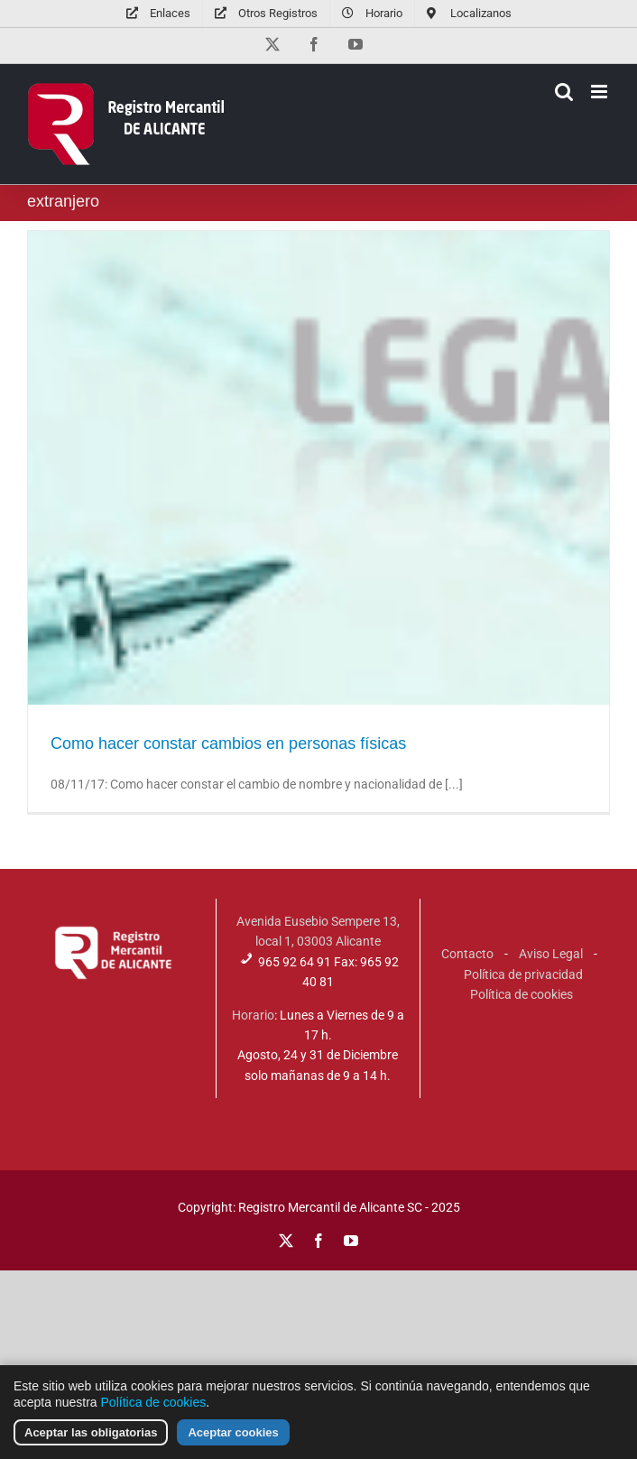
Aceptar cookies (233, 1436)
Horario (253, 1015)
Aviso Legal (551, 954)
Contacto (467, 954)
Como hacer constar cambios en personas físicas (228, 743)
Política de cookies (521, 994)
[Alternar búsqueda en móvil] (564, 91)
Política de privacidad (523, 974)
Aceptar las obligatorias (90, 1436)
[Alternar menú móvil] (600, 91)
